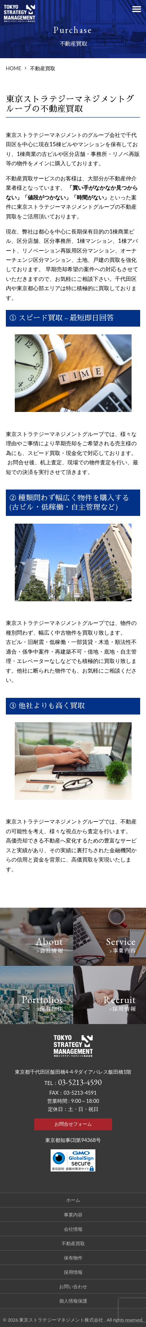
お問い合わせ (73, 1286)
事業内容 (73, 1214)
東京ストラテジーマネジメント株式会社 (61, 1319)
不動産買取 (73, 1243)
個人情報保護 (73, 1300)
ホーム (73, 1199)
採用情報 (73, 1272)
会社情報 (73, 1229)
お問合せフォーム (73, 1124)
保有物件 (73, 1257)
